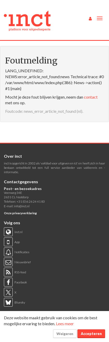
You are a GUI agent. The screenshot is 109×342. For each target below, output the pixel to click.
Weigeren (64, 333)
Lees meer (65, 323)
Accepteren (91, 333)
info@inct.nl (22, 206)
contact (91, 96)
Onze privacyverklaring (20, 213)
